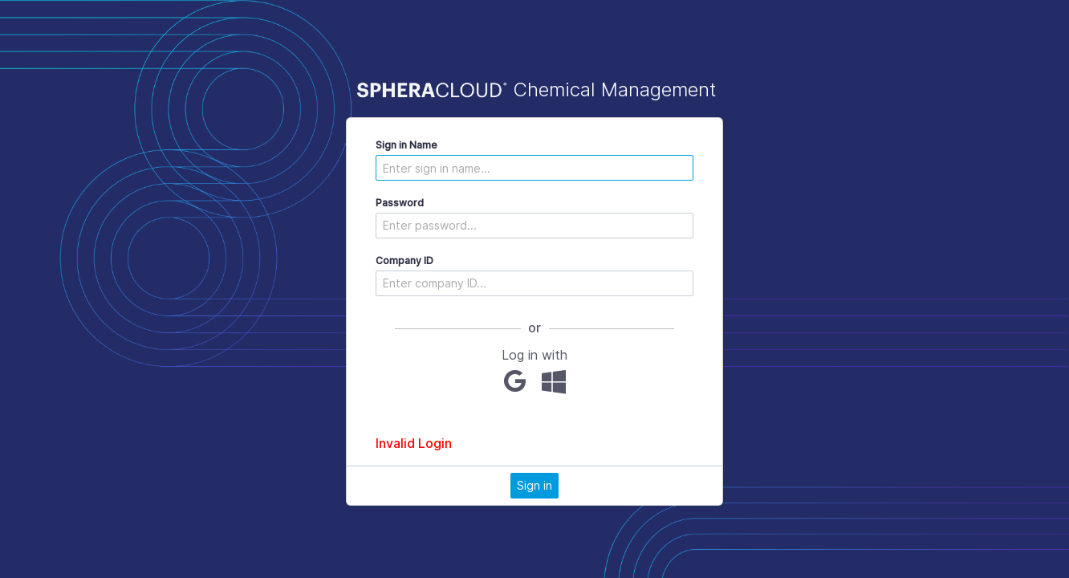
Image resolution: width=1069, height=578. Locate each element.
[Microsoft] (554, 381)
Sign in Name (406, 145)
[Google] (515, 381)
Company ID (404, 260)
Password (400, 203)
